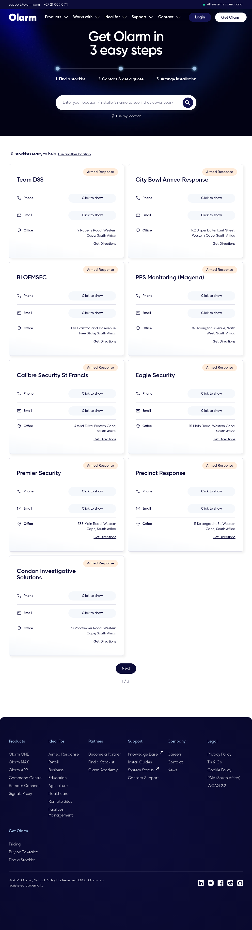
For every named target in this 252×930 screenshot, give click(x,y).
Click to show (92, 198)
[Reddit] (230, 883)
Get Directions (105, 243)
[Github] (240, 883)
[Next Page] (126, 668)
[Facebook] (220, 883)
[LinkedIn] (201, 883)
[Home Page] (22, 17)
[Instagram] (211, 883)
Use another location (74, 154)
